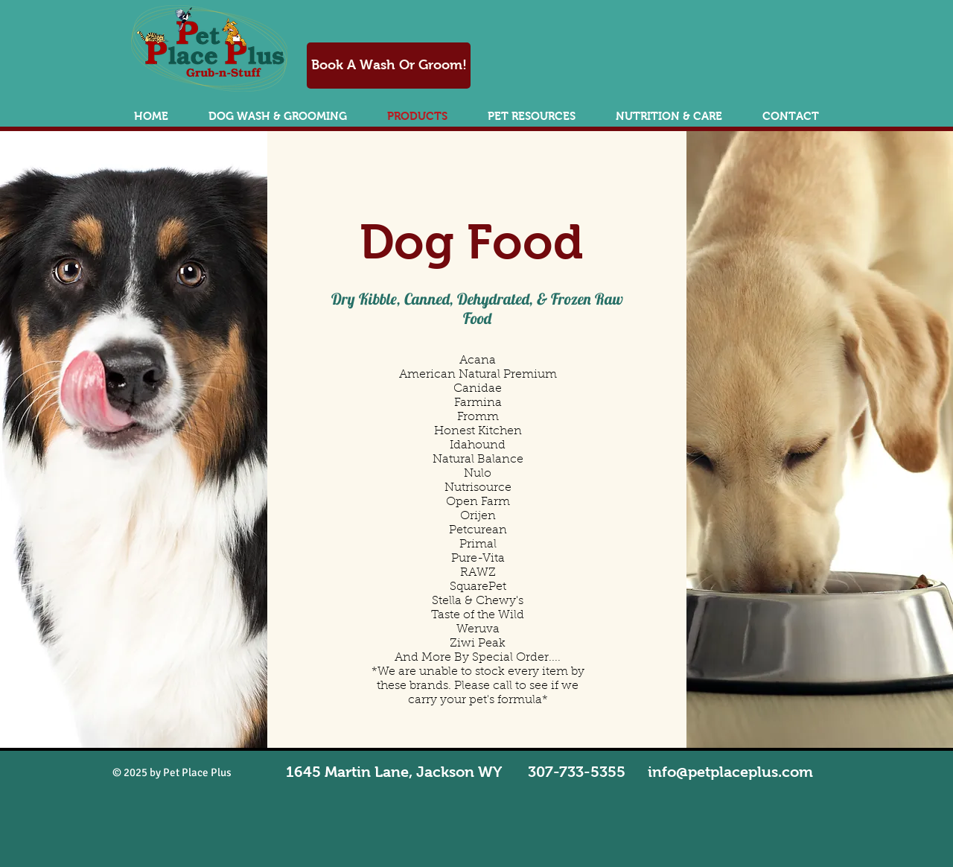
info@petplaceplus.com (730, 771)
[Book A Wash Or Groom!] (389, 65)
